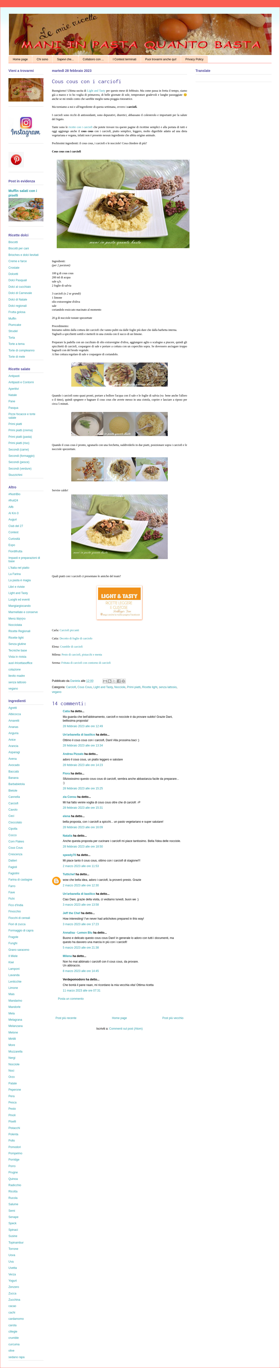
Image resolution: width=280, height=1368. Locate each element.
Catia (66, 711)
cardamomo (16, 1318)
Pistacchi (14, 1128)
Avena (12, 758)
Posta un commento (71, 998)
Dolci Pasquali (17, 280)
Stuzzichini (15, 475)
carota (12, 1325)
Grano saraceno (18, 949)
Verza (12, 1274)
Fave (11, 892)
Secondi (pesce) (18, 462)
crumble (13, 1338)
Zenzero (13, 1287)
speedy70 (69, 855)
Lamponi (14, 969)
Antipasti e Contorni (21, 382)
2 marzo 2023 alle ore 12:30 (81, 885)
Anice (12, 739)
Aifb (11, 507)
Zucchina (14, 1299)
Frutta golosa (16, 312)
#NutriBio (14, 494)
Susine (12, 1236)
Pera (11, 1096)
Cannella (14, 797)
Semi (11, 1210)
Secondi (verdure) (19, 468)
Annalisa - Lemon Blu (77, 932)
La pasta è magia (19, 580)
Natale (12, 395)
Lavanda (14, 975)
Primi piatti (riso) (18, 443)
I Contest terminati (124, 59)
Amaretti (13, 720)
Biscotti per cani (18, 248)
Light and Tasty (96, 90)
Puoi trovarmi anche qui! (160, 59)
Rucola (12, 1198)
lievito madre (16, 675)
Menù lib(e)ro (17, 618)
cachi (11, 1312)
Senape (13, 1217)
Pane (11, 401)
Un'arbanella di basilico (79, 734)
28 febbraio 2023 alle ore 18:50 (83, 846)
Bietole (12, 790)
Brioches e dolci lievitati (23, 255)
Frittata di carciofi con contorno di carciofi (86, 662)
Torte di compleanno (21, 350)
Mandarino (15, 1000)
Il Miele (13, 956)
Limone (13, 988)
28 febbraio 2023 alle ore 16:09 (83, 827)
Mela (11, 1013)
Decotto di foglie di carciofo (76, 638)
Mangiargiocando (19, 606)
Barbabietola (16, 784)
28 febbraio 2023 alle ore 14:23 (83, 765)
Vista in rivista (17, 656)
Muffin (12, 318)
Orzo (11, 1077)
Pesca (12, 1102)
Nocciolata (15, 625)
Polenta (13, 1134)
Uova (11, 1255)
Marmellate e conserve (23, 612)
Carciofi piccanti (69, 630)
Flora (66, 773)
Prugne (13, 1172)
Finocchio (14, 911)
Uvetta (12, 1268)
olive (11, 1350)
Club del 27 (15, 526)
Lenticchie (14, 981)
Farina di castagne (20, 879)
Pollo (11, 1140)
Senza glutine (17, 644)
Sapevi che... (65, 59)
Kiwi (11, 962)
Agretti (12, 708)
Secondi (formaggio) (21, 456)
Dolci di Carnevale (20, 293)
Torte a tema (16, 344)
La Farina (14, 574)
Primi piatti (133, 687)
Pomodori (14, 1147)
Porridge (13, 1159)
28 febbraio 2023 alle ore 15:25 (83, 788)
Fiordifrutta (15, 551)
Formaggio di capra (20, 930)
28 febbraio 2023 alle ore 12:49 (83, 726)
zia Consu (70, 797)
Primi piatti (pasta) (20, 436)
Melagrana (15, 1019)
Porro (11, 1166)
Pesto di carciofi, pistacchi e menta (82, 654)
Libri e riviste (16, 586)
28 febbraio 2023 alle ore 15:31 (83, 807)
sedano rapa (16, 1357)
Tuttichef (69, 874)
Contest (13, 532)
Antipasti (14, 376)
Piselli (12, 1121)
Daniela (75, 681)
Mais (11, 994)
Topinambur (16, 1242)
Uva (11, 1261)
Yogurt (12, 1280)
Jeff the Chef (71, 913)
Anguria (13, 733)
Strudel (13, 331)
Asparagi (14, 752)
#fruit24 (13, 500)
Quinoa (13, 1179)
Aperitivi (13, 388)
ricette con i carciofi (80, 127)
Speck (12, 1223)
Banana (13, 778)
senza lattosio (167, 687)
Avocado (14, 765)
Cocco (12, 835)
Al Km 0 (13, 513)
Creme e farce (17, 261)
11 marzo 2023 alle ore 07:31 (81, 990)
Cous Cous (84, 687)
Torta (11, 337)
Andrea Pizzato (73, 754)
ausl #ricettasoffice (20, 663)
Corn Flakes (16, 841)
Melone (13, 1032)
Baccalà (13, 771)
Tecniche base (17, 650)
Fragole (13, 937)
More (11, 1045)
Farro (11, 886)
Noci (11, 1070)
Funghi (12, 943)
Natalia (67, 835)
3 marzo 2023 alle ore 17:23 (81, 924)
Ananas (13, 727)
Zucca (12, 1293)
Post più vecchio (172, 1018)
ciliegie (12, 1331)
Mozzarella (15, 1051)
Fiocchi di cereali (19, 918)
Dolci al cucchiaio (19, 286)
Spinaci (13, 1229)
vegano (56, 692)
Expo (11, 545)
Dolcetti (13, 274)
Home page (20, 59)
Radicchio (14, 1185)
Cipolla (12, 828)
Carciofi (71, 687)
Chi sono (42, 59)
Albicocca (14, 714)
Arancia (13, 746)
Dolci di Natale (17, 299)
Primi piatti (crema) (20, 430)
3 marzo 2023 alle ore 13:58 (81, 904)
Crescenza (15, 854)
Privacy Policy (194, 59)
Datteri (12, 860)
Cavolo (12, 809)
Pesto (12, 1108)
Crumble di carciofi (71, 646)
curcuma (14, 1344)
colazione (14, 669)
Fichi (11, 898)
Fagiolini (13, 873)
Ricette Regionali (19, 631)
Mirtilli (12, 1038)
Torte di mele (16, 356)
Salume (13, 1204)
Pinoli (11, 1115)
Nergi (11, 1058)
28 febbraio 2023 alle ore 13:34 (83, 745)
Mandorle (14, 1007)
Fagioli (12, 867)
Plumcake (14, 325)
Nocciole (119, 687)
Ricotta (12, 1191)
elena (66, 816)
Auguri (12, 519)
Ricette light (149, 687)
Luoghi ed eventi (19, 599)
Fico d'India (15, 905)
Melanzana (15, 1026)
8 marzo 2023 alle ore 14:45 (81, 971)
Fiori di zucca (17, 924)
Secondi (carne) (18, 449)
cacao (12, 1306)
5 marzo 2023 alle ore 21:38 (81, 947)
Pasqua (13, 408)
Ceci (11, 816)
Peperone (14, 1089)
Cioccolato (15, 822)
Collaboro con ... (93, 59)
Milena (67, 956)
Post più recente (66, 1018)
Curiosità (14, 538)
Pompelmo (15, 1153)
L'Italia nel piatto (18, 567)
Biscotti (13, 242)
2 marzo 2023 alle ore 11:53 (81, 866)
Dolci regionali (17, 306)
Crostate (13, 267)
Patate (12, 1083)
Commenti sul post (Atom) (126, 1028)
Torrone (13, 1249)
